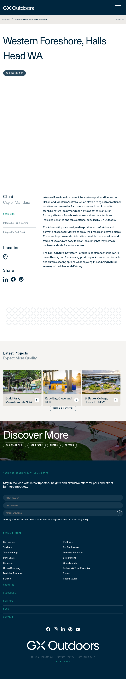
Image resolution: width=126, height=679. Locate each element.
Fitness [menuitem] (7, 578)
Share (120, 19)
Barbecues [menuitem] (9, 542)
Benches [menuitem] (7, 563)
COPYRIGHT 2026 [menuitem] (86, 657)
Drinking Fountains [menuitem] (73, 552)
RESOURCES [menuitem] (9, 593)
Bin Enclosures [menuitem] (71, 547)
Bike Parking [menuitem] (69, 557)
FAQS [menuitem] (6, 609)
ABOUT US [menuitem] (8, 585)
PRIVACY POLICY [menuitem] (65, 657)
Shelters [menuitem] (7, 547)
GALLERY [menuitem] (8, 601)
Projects (6, 19)
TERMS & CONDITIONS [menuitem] (42, 657)
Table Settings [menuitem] (10, 552)
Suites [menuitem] (66, 573)
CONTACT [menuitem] (8, 617)
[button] (5, 279)
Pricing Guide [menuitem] (70, 578)
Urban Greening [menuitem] (11, 568)
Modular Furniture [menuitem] (12, 573)
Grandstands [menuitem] (70, 563)
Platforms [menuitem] (68, 542)
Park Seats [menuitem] (9, 557)
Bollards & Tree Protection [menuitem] (77, 568)
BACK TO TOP (63, 662)
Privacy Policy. (82, 519)
